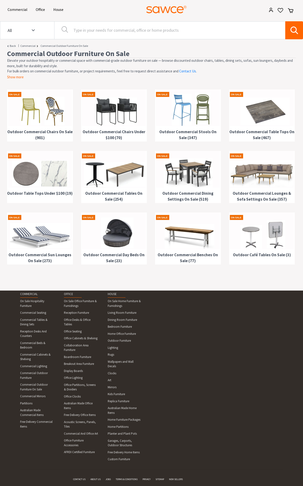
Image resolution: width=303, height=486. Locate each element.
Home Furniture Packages (124, 420)
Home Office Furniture (122, 334)
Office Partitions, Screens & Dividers (80, 387)
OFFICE (68, 294)
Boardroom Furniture (77, 357)
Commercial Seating (33, 313)
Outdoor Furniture (119, 341)
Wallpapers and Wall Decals (121, 364)
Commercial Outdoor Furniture (34, 375)
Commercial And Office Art (81, 434)
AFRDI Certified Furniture (79, 452)
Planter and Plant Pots (122, 434)
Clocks (112, 373)
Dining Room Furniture (122, 320)
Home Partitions (118, 427)
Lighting (113, 348)
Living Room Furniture (122, 313)
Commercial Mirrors (32, 396)
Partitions (26, 403)
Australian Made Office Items (78, 405)
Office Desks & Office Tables (77, 322)
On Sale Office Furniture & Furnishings (80, 303)
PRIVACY (147, 479)
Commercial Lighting (33, 366)
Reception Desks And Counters (33, 333)
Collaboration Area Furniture (76, 347)
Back (13, 46)
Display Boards (73, 371)
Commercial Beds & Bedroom (32, 345)
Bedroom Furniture (120, 327)
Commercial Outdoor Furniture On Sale (64, 46)
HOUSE (112, 294)
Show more (15, 77)
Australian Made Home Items (122, 410)
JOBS (108, 479)
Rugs (111, 355)
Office (41, 9)
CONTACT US (79, 479)
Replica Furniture (118, 401)
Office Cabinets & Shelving (81, 338)
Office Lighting (73, 378)
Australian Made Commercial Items (32, 412)
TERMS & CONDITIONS (127, 479)
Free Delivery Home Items (124, 452)
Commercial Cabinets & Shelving (35, 357)
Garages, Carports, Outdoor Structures (120, 443)
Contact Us (187, 71)
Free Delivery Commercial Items (36, 424)
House (59, 9)
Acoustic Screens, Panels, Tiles (80, 424)
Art (109, 380)
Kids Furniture (116, 394)
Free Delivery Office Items (80, 415)
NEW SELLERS (176, 479)
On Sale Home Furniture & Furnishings (124, 303)
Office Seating (73, 331)
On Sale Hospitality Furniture (32, 303)
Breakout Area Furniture (79, 364)
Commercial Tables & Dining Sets (34, 322)
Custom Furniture (119, 459)
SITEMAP (160, 479)
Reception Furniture (76, 313)
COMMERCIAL (29, 294)
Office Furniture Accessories (74, 442)
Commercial (18, 9)
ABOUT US (95, 479)
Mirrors (112, 387)
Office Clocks (72, 396)
